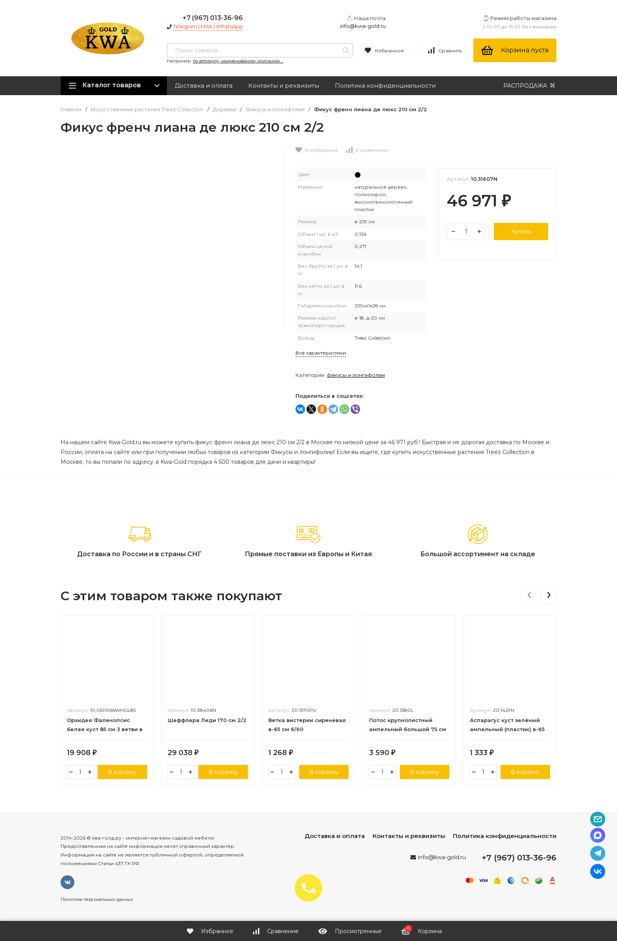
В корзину (122, 772)
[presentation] (529, 595)
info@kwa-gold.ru (363, 26)
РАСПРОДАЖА (529, 85)
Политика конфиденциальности (385, 85)
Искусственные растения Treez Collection (147, 109)
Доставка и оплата (204, 85)
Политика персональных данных (97, 899)
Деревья (224, 109)
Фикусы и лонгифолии (275, 109)
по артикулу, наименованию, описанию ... (238, 61)
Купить (521, 231)
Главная (71, 109)
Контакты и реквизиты (283, 85)
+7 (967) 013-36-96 (213, 18)
